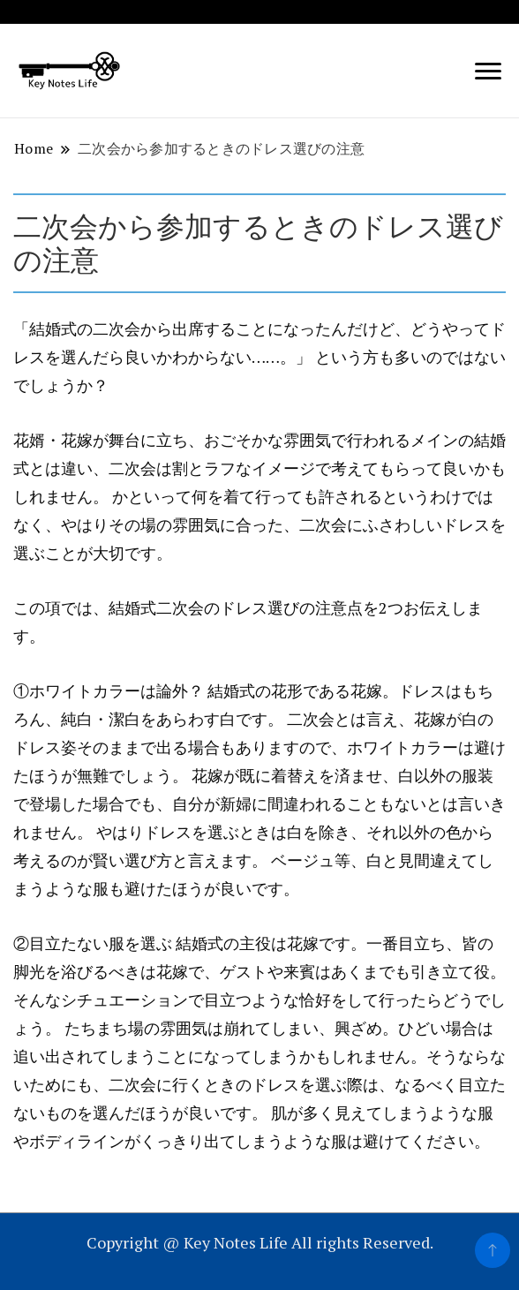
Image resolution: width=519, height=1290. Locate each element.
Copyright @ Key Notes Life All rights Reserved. (259, 1242)
